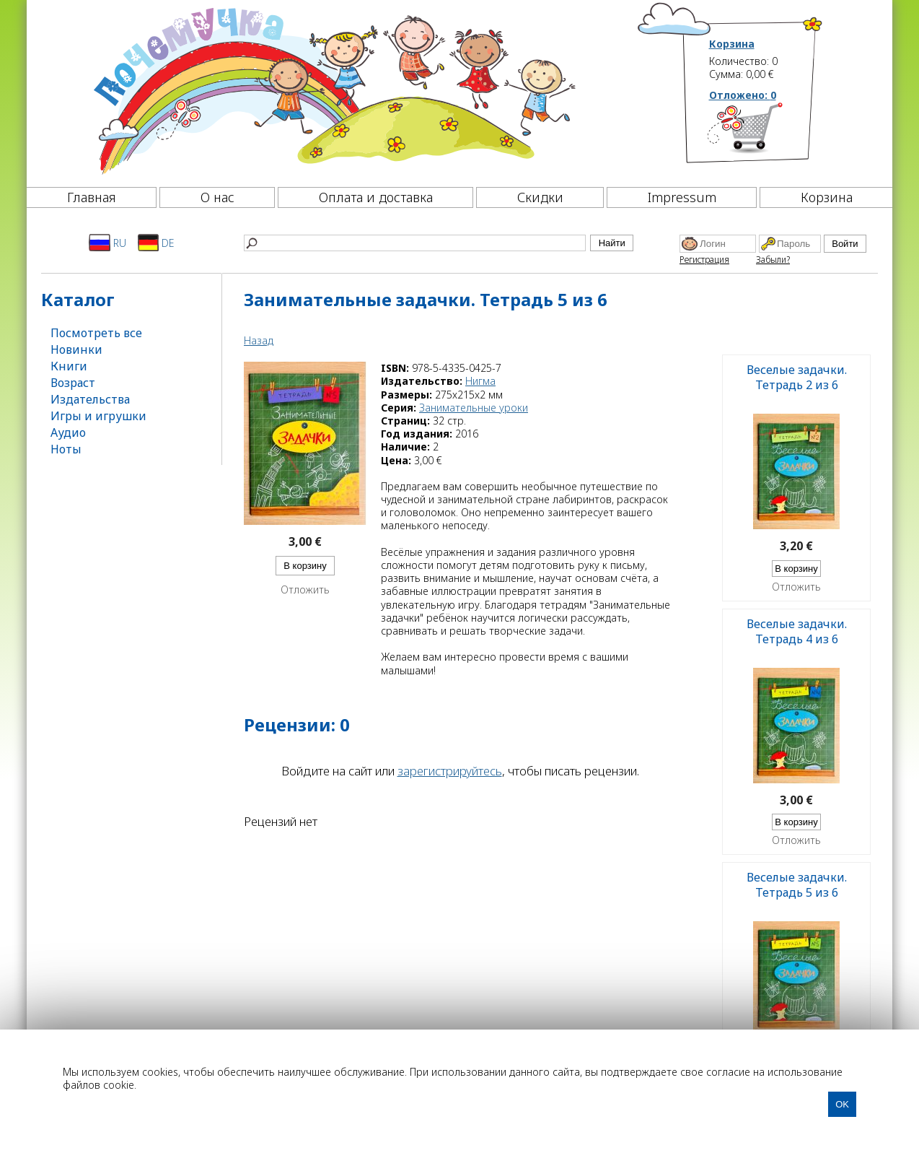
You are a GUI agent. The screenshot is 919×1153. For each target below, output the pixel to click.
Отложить (305, 589)
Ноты (66, 449)
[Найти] (415, 243)
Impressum (682, 197)
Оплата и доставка (376, 197)
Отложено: (742, 95)
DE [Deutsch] (156, 242)
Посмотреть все (96, 333)
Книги (68, 366)
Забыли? (773, 259)
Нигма (480, 381)
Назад (258, 340)
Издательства (90, 399)
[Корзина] (766, 133)
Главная (91, 197)
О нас (217, 197)
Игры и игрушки (98, 416)
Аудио (68, 432)
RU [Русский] (107, 242)
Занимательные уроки (473, 407)
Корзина (732, 44)
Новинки (76, 349)
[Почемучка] (333, 89)
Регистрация (704, 259)
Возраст (72, 383)
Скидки (540, 197)
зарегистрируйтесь (449, 770)
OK (842, 1104)
